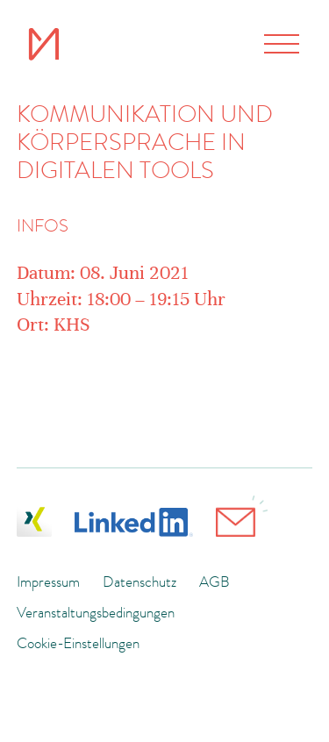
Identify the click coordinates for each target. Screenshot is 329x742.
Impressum (48, 581)
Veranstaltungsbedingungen (96, 612)
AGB (214, 581)
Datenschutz (139, 581)
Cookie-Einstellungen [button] (78, 643)
